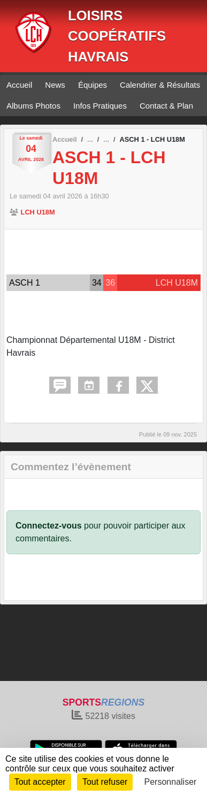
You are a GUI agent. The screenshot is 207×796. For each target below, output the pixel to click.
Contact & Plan (166, 105)
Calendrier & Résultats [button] (160, 84)
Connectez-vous (49, 525)
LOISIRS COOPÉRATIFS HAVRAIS (117, 36)
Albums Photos (33, 105)
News (55, 84)
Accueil (19, 84)
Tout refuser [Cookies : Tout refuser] (104, 781)
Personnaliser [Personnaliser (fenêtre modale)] (170, 781)
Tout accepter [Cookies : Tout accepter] (40, 781)
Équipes (92, 84)
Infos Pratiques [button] (100, 105)
